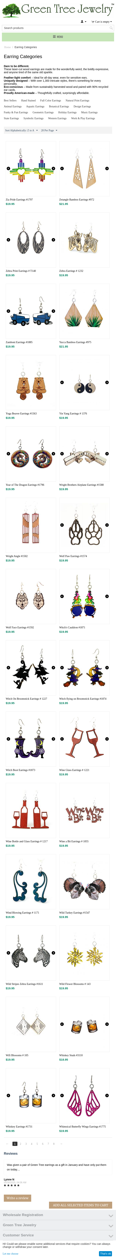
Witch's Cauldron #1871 (72, 627)
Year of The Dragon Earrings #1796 (25, 484)
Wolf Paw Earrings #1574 (73, 556)
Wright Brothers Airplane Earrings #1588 (81, 484)
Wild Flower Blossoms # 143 (75, 984)
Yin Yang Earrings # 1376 (73, 413)
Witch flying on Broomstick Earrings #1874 (82, 698)
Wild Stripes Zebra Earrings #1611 (24, 984)
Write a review (17, 1198)
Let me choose (10, 1253)
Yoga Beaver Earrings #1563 (21, 413)
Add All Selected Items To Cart (80, 1205)
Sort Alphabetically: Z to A (21, 130)
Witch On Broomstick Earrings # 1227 (26, 698)
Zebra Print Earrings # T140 (21, 271)
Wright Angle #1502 (17, 556)
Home (7, 47)
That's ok (105, 1253)
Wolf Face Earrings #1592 (20, 627)
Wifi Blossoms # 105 (17, 1055)
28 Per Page (49, 130)
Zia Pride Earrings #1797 (19, 199)
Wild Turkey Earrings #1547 (74, 912)
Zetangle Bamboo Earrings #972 (76, 199)
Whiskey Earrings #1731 (19, 1126)
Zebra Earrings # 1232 (71, 271)
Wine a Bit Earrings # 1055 (74, 841)
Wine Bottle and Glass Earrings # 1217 (27, 841)
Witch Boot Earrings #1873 (20, 770)
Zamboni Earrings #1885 (19, 342)
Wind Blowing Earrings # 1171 (22, 912)
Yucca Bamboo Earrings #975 (75, 342)
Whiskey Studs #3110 (71, 1055)
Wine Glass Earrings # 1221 (74, 770)
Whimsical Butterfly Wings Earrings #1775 (82, 1126)
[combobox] (58, 28)
